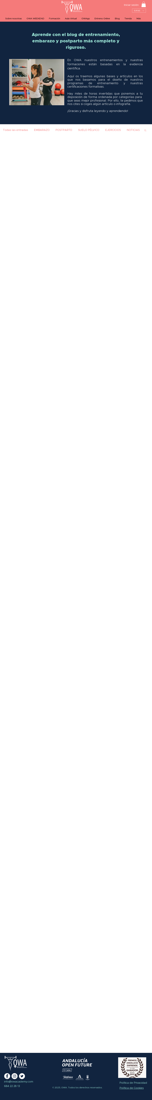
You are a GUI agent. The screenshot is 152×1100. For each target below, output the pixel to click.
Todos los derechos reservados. (84, 1088)
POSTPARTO (64, 130)
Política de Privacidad (133, 1083)
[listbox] (139, 11)
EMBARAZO (42, 130)
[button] (143, 4)
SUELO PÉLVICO (88, 130)
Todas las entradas (15, 130)
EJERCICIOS (113, 130)
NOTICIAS (133, 130)
